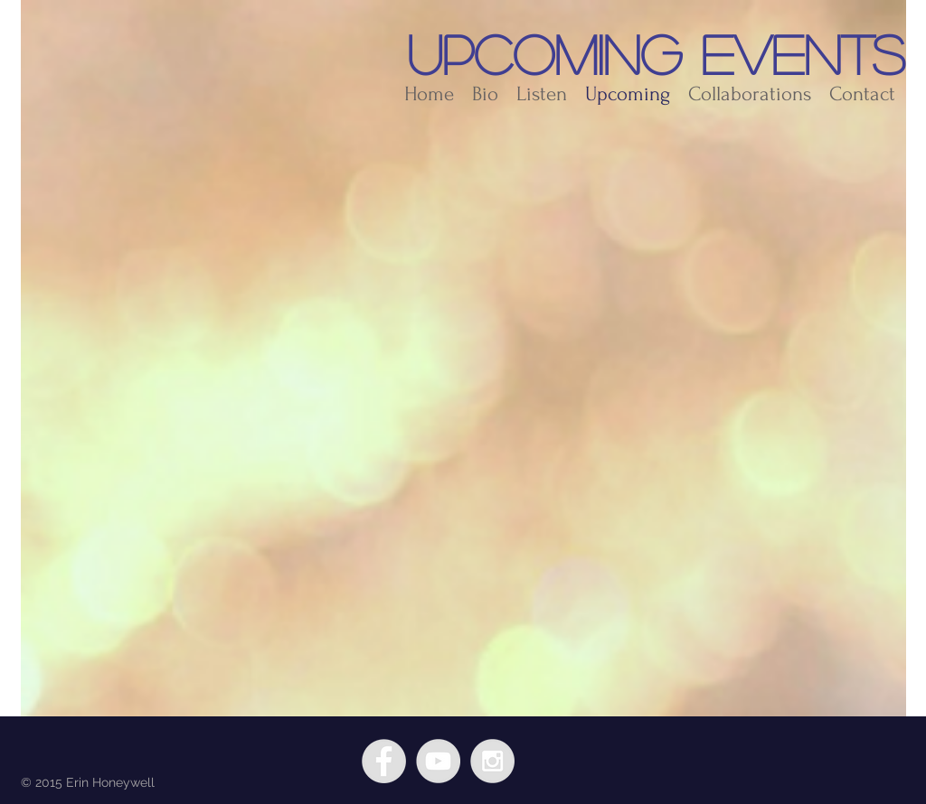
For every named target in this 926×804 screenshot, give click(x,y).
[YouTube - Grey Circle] (438, 761)
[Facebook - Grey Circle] (384, 761)
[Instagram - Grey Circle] (492, 761)
